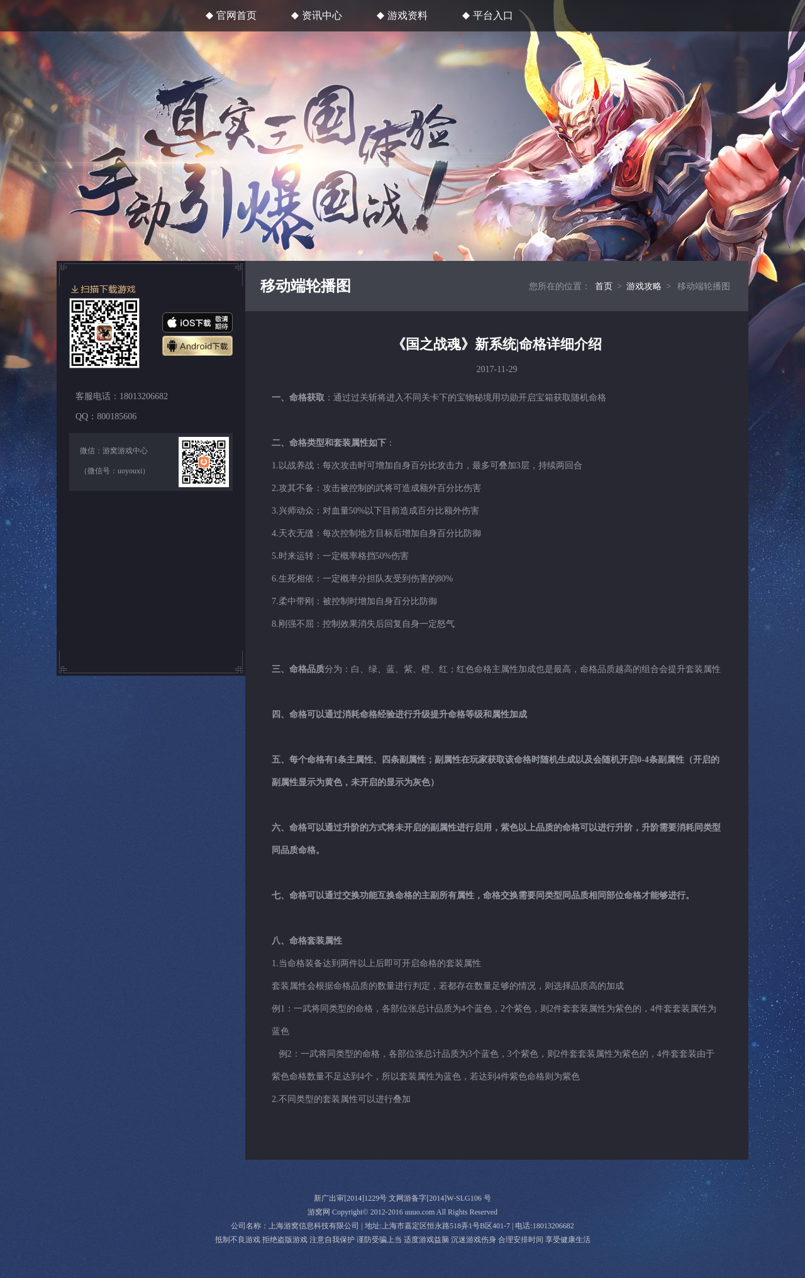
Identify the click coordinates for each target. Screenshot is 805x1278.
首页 (604, 286)
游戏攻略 (644, 286)
